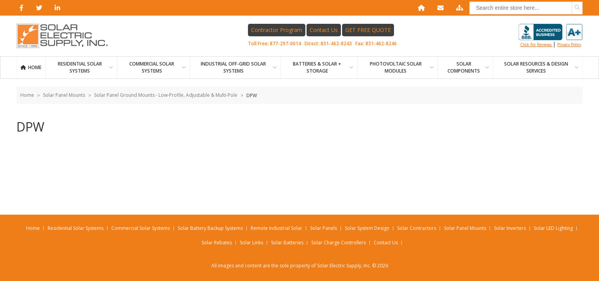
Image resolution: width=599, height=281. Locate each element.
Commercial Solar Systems (151, 67)
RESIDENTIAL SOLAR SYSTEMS (80, 67)
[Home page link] (66, 36)
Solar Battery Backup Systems (210, 228)
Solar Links (251, 242)
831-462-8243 (336, 43)
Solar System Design (367, 228)
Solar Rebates (216, 242)
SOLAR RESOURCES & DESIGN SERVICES (536, 67)
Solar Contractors (416, 228)
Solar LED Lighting (553, 228)
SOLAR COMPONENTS (463, 67)
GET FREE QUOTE (368, 30)
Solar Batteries (287, 242)
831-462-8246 (381, 43)
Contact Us (324, 30)
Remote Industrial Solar (276, 228)
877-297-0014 (285, 43)
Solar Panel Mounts (64, 95)
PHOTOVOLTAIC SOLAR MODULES (396, 67)
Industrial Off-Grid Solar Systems (233, 67)
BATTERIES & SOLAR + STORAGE (317, 67)
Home (34, 67)
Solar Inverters (510, 228)
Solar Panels (323, 228)
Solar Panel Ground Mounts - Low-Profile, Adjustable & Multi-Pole (165, 95)
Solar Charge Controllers (338, 242)
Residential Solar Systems (75, 228)
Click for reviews (551, 35)
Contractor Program (276, 30)
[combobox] (526, 8)
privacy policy (569, 44)
